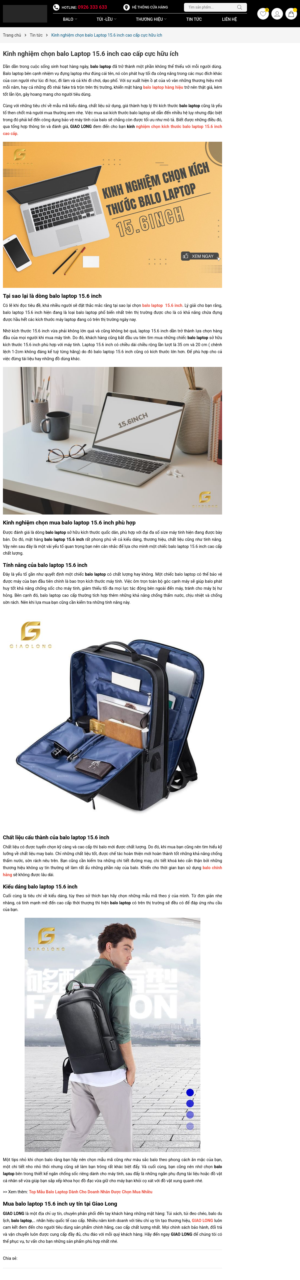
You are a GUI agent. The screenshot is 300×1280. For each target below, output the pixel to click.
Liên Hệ (229, 19)
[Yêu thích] (263, 14)
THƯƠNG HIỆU (152, 19)
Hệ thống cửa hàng (150, 7)
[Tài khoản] (277, 14)
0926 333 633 (92, 7)
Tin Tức (194, 19)
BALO (70, 19)
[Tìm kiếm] (241, 7)
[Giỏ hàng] (291, 14)
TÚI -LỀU (107, 19)
